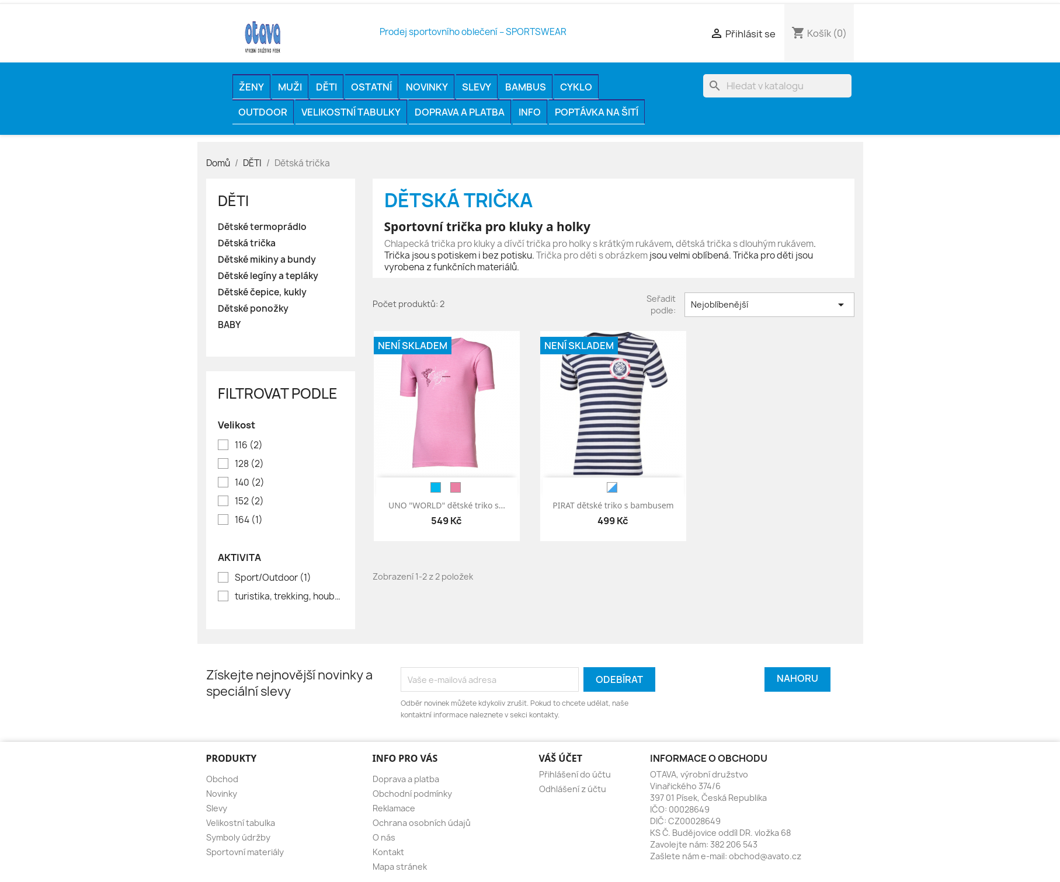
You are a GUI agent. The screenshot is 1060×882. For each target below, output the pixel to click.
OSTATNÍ (371, 87)
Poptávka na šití (596, 112)
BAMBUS (525, 87)
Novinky (427, 87)
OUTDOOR (262, 112)
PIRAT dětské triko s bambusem (612, 505)
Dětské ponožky (253, 309)
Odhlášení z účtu (572, 788)
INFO (530, 112)
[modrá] (435, 487)
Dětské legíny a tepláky (268, 276)
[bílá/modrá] (612, 487)
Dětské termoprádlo (262, 227)
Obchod (222, 779)
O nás (384, 837)
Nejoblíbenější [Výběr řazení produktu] (769, 305)
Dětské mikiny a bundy (267, 260)
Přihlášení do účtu (575, 774)
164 (249, 520)
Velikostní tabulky (351, 112)
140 (250, 483)
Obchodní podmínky (412, 793)
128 (249, 464)
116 (249, 445)
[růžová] (455, 487)
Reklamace (394, 808)
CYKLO (576, 87)
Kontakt (388, 851)
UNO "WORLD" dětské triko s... (446, 505)
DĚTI (326, 87)
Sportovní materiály (245, 851)
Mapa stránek (400, 866)
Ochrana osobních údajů (422, 822)
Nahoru (797, 678)
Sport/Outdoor (273, 578)
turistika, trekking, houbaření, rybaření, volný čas (289, 596)
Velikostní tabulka (240, 822)
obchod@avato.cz (765, 856)
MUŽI (290, 87)
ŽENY (251, 87)
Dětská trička (247, 243)
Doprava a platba (460, 112)
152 (249, 501)
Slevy (476, 87)
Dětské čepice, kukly (262, 292)
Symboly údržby (238, 837)
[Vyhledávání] (777, 85)
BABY (229, 325)
